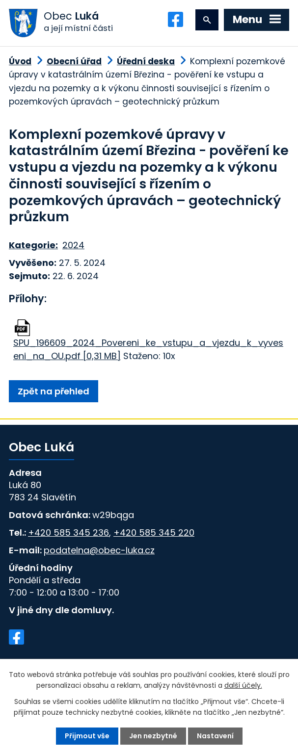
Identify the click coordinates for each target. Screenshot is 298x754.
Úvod (20, 61)
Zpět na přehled (53, 391)
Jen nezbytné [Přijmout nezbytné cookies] (153, 736)
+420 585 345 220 (153, 532)
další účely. (243, 685)
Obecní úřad (74, 61)
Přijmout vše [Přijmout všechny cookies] (87, 736)
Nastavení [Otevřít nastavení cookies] (215, 736)
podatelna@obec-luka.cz (99, 550)
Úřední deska (146, 61)
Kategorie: (33, 245)
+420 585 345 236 (68, 532)
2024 (73, 245)
